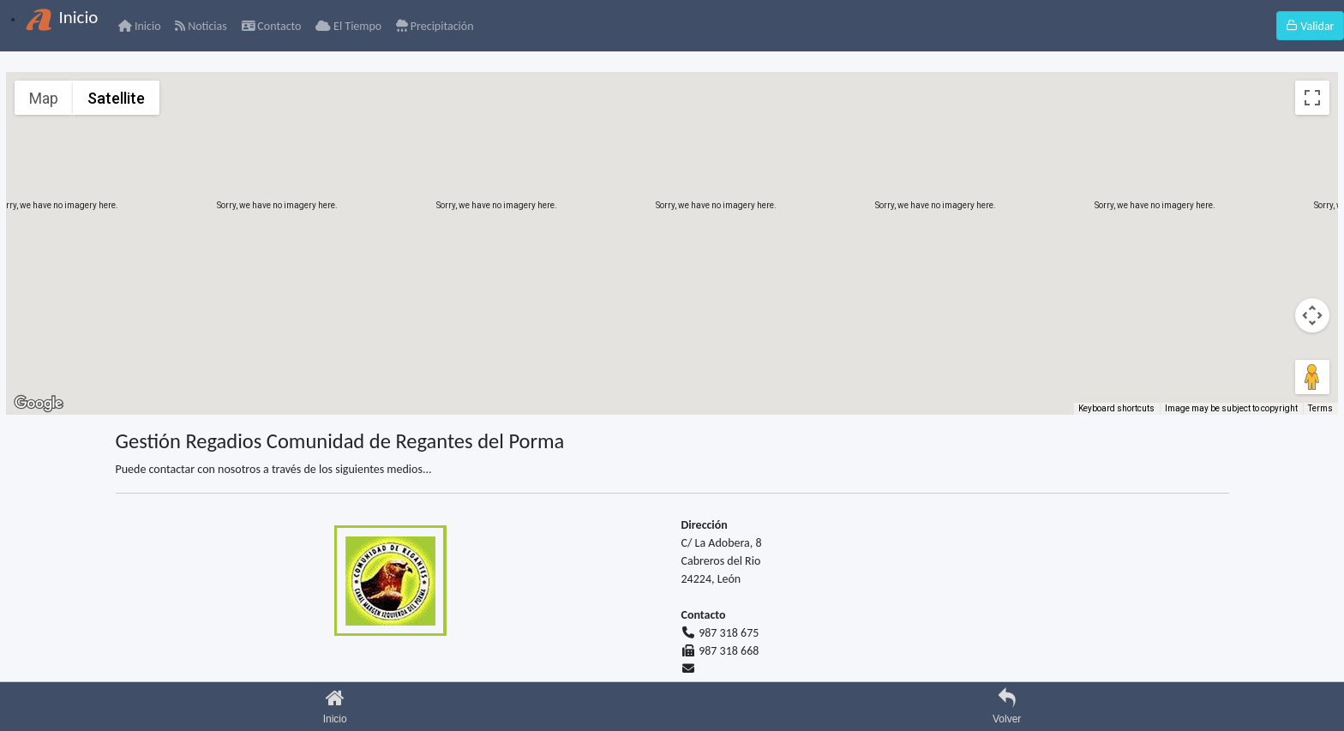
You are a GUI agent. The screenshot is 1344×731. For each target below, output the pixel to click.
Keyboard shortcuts (1116, 408)
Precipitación (435, 26)
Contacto (272, 26)
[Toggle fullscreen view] (1312, 98)
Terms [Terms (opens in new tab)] (1320, 408)
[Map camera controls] (1312, 315)
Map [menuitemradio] (43, 98)
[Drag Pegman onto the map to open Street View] (1312, 377)
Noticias (200, 26)
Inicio (139, 26)
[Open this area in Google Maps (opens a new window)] (38, 403)
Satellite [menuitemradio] (116, 98)
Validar (1310, 26)
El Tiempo (348, 26)
